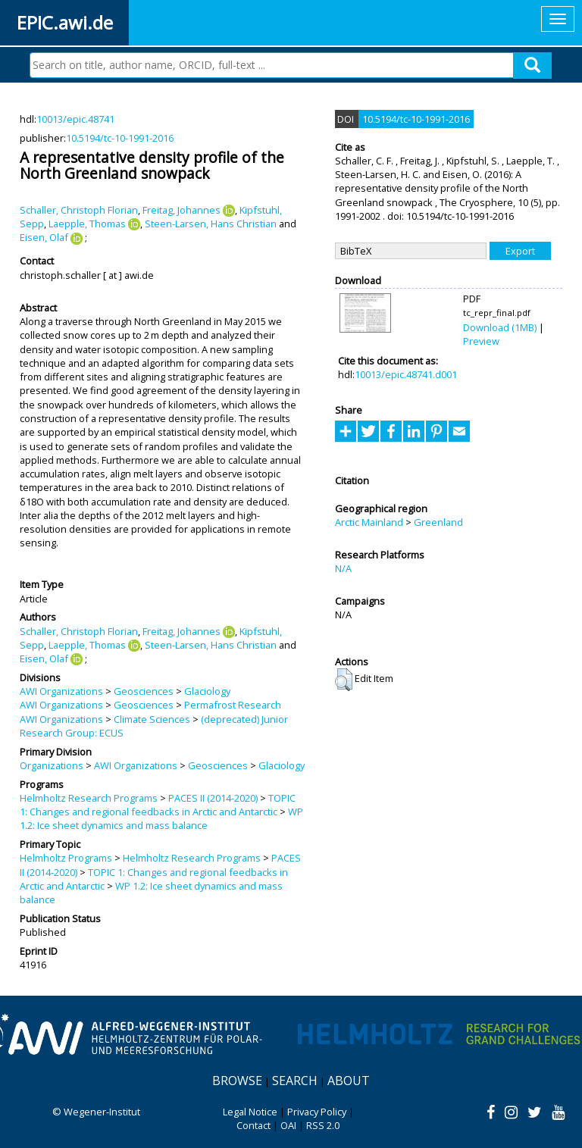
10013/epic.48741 (75, 119)
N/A (343, 568)
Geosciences (144, 691)
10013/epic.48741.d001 (406, 374)
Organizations (51, 765)
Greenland (438, 522)
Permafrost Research (232, 705)
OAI (288, 1125)
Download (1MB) (500, 327)
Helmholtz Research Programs (89, 798)
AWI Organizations (61, 691)
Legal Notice (250, 1111)
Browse (237, 1080)
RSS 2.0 (323, 1125)
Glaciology (207, 691)
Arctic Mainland (369, 522)
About (348, 1080)
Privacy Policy (316, 1111)
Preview (481, 341)
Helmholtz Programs (66, 858)
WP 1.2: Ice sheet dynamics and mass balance (161, 818)
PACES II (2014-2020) (213, 798)
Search (295, 1080)
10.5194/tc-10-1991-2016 (120, 138)
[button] (343, 679)
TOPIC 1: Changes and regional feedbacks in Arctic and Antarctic (158, 804)
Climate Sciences (152, 719)
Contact (253, 1125)
